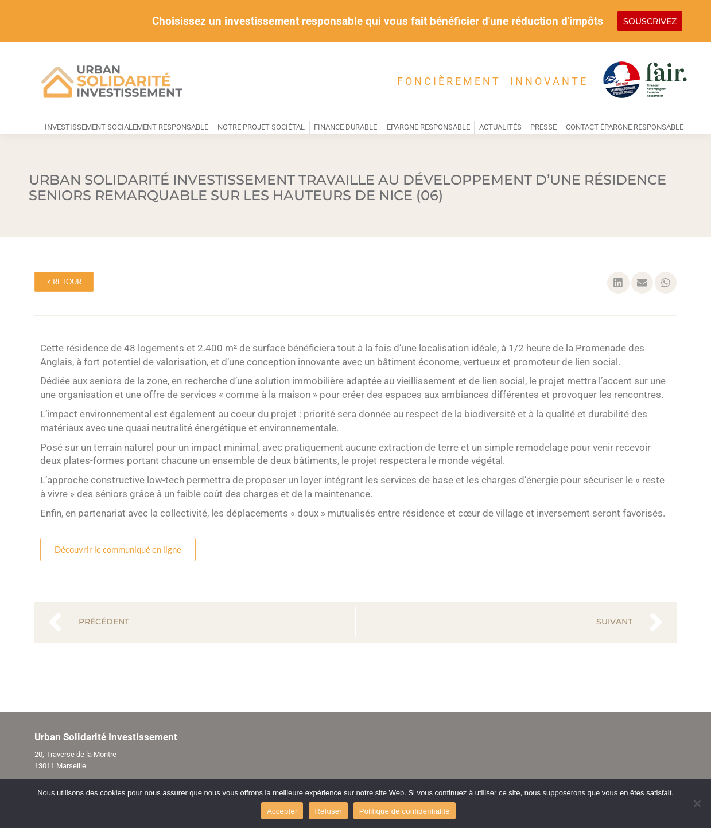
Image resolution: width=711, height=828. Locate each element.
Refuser (327, 811)
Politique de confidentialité (404, 811)
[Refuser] (696, 803)
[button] (618, 283)
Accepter (282, 811)
